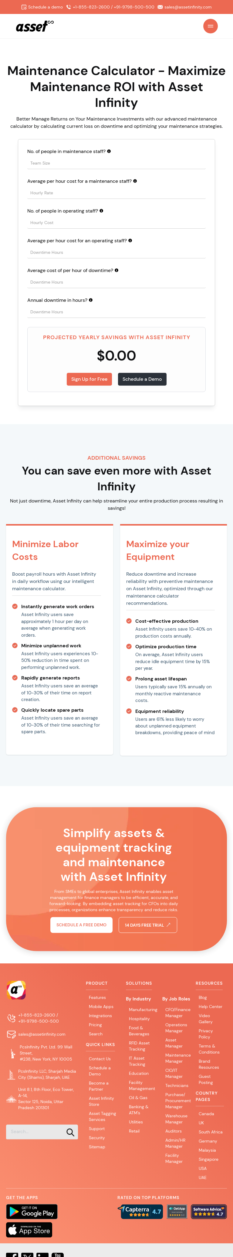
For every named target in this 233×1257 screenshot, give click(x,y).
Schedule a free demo (81, 945)
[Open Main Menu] (210, 26)
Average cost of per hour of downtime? (70, 270)
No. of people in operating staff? (62, 211)
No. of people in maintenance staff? (66, 151)
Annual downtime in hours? (57, 300)
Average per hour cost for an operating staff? (77, 241)
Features (97, 1001)
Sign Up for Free (89, 379)
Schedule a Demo (142, 379)
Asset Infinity (168, 337)
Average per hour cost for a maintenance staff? (79, 181)
